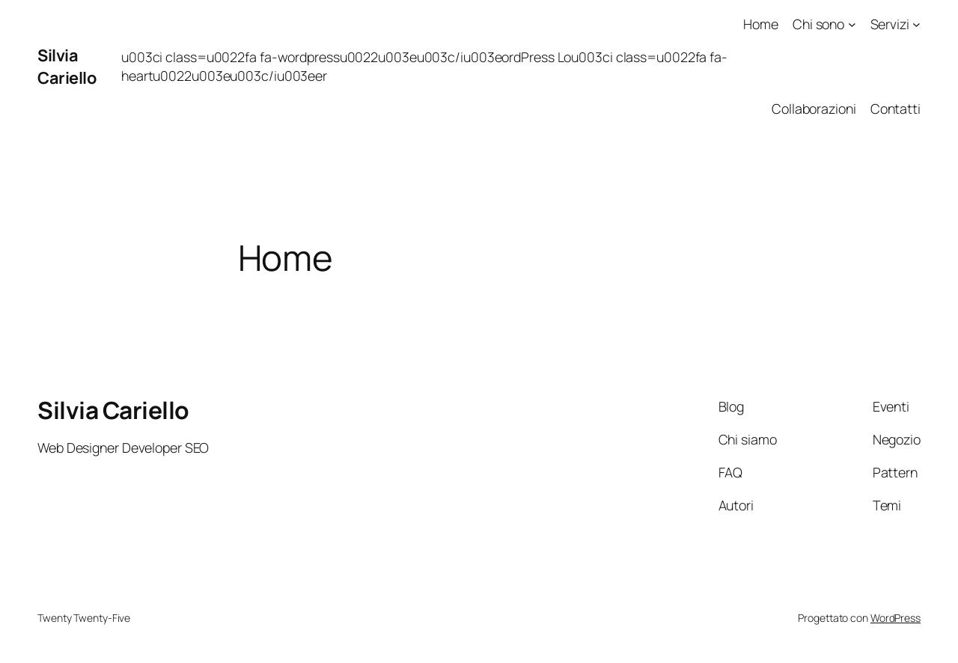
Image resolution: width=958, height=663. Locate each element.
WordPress (895, 618)
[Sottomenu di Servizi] (916, 24)
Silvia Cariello (66, 66)
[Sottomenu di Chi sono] (852, 24)
